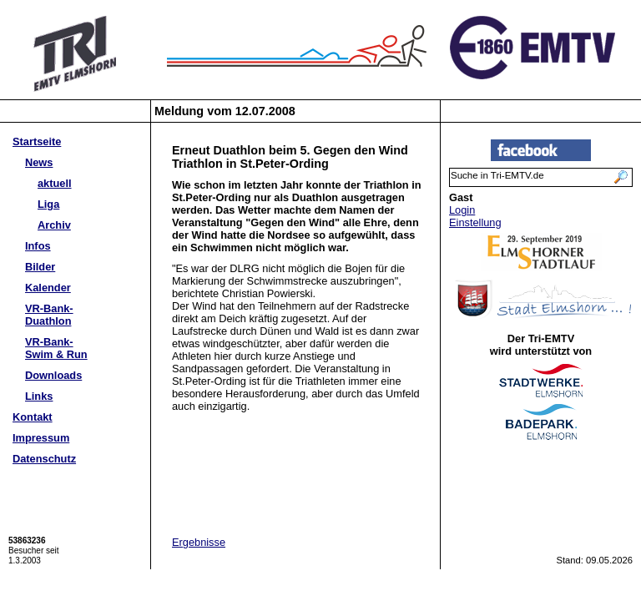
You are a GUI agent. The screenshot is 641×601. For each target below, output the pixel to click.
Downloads (53, 375)
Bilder (40, 266)
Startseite (37, 141)
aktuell (55, 183)
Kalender (48, 287)
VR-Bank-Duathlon (49, 314)
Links (39, 396)
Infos (38, 246)
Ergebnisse (198, 542)
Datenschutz (44, 458)
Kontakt (33, 417)
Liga (48, 204)
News (39, 162)
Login (462, 210)
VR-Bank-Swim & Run (56, 348)
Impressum (41, 438)
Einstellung (475, 222)
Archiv (54, 225)
